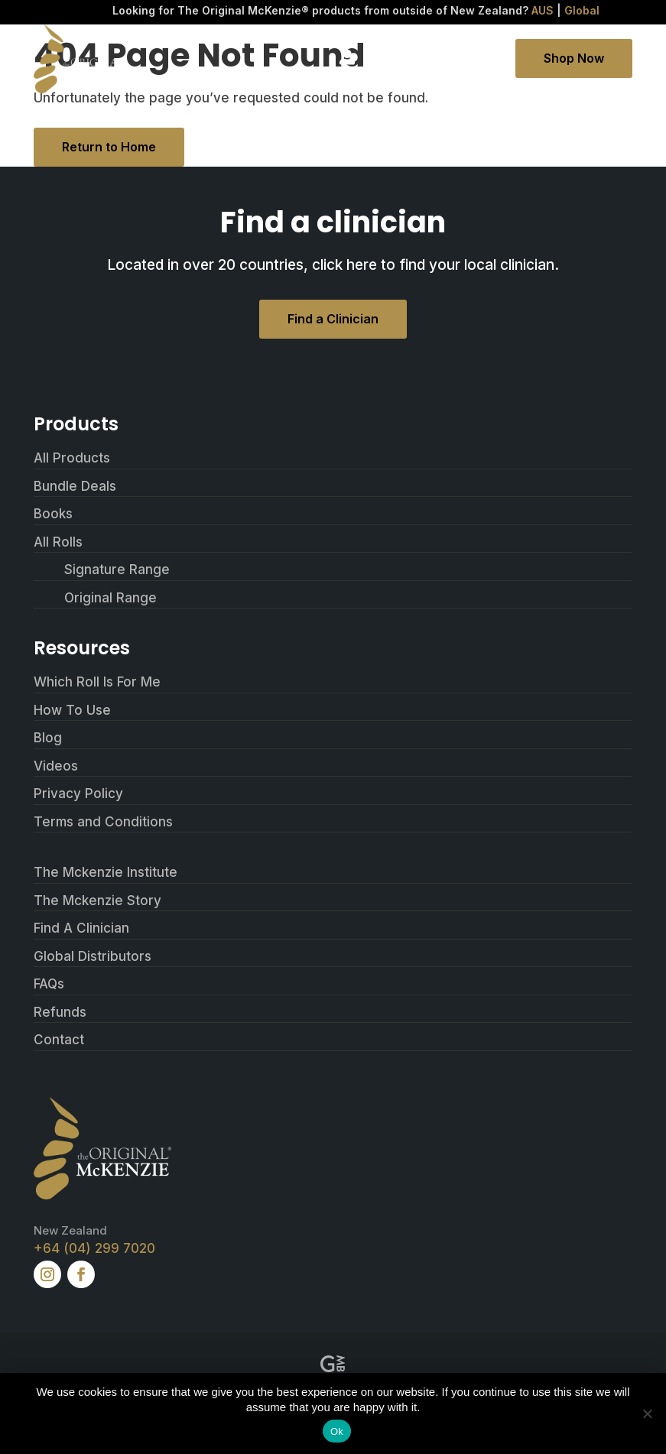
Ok (336, 1431)
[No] (647, 1413)
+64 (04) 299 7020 (94, 1248)
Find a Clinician (333, 318)
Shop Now (574, 58)
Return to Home (109, 146)
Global (581, 10)
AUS (542, 10)
